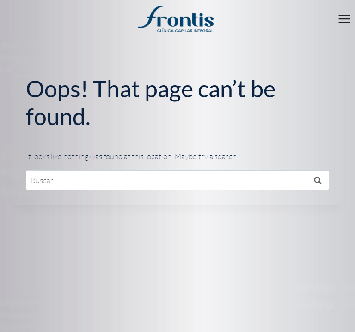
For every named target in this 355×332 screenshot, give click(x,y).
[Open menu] (344, 19)
